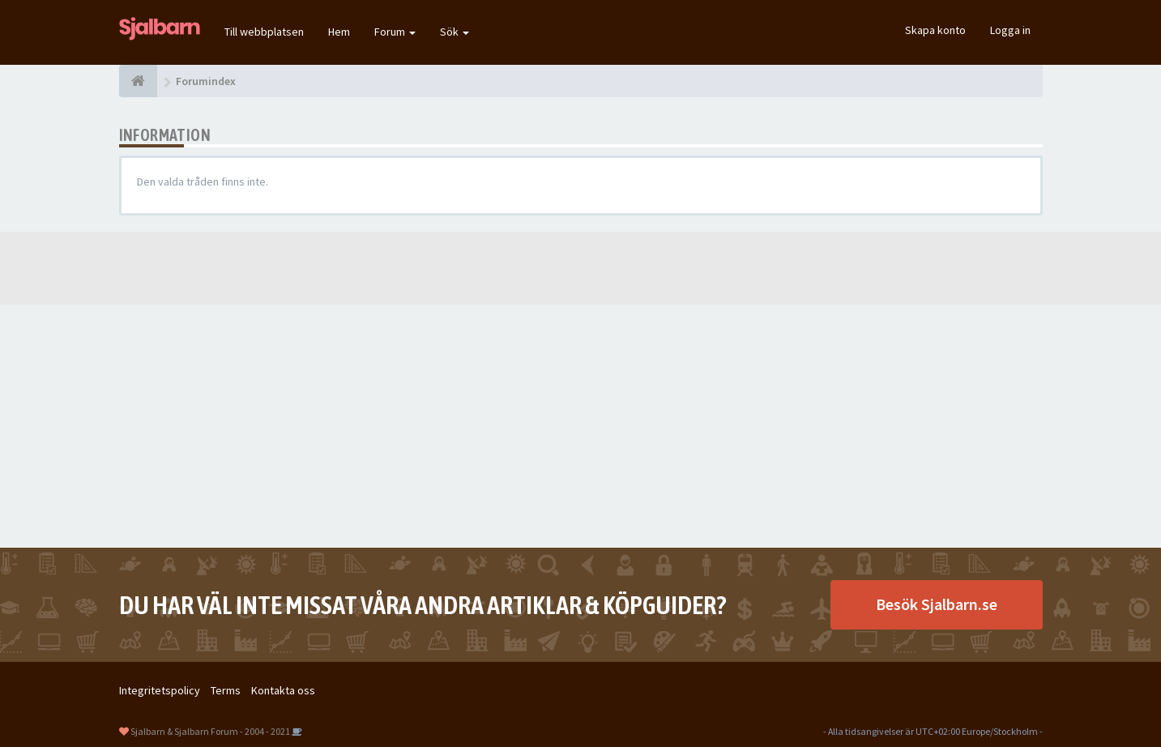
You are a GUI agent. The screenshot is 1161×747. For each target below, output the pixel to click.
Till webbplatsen (264, 31)
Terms (226, 690)
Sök (454, 31)
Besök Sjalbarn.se (936, 604)
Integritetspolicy (159, 690)
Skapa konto (935, 30)
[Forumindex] (138, 81)
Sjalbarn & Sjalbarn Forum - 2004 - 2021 (210, 731)
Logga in (1010, 30)
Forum (395, 31)
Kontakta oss (283, 690)
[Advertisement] (581, 426)
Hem (339, 31)
